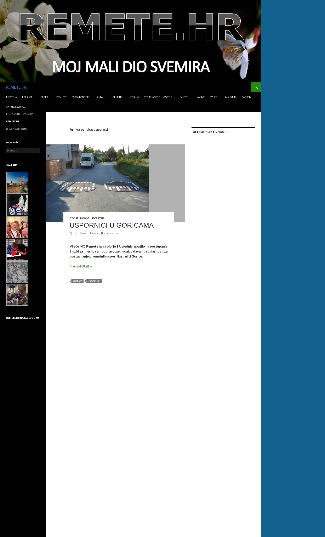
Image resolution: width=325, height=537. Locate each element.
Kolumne (116, 97)
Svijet (213, 97)
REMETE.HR (16, 87)
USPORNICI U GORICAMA (112, 225)
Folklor (27, 97)
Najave (200, 97)
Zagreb (246, 97)
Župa (100, 97)
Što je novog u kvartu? (158, 97)
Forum (134, 97)
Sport (44, 97)
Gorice (77, 281)
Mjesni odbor (80, 97)
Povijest (61, 97)
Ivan (95, 233)
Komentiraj (112, 233)
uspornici (94, 281)
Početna (11, 97)
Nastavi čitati (81, 266)
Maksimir (230, 97)
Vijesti (184, 97)
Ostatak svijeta (15, 107)
